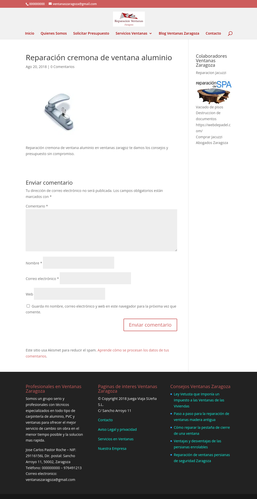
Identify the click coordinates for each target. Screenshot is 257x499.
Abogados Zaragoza (212, 142)
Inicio (29, 34)
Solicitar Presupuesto (91, 34)
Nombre (34, 263)
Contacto (213, 34)
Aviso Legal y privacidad (117, 429)
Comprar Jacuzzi (209, 136)
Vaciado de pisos (209, 107)
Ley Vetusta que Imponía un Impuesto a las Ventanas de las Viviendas (199, 400)
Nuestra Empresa (112, 448)
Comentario (37, 206)
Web (29, 294)
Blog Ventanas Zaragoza (179, 34)
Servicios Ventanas (131, 34)
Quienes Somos (54, 34)
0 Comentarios (62, 66)
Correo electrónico (42, 278)
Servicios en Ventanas (115, 439)
